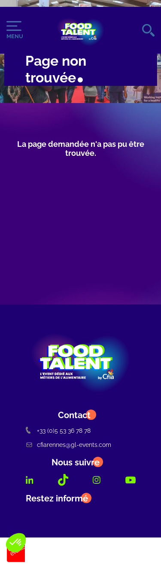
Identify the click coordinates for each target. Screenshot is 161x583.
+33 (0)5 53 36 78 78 (58, 430)
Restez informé (57, 498)
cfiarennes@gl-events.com (68, 444)
